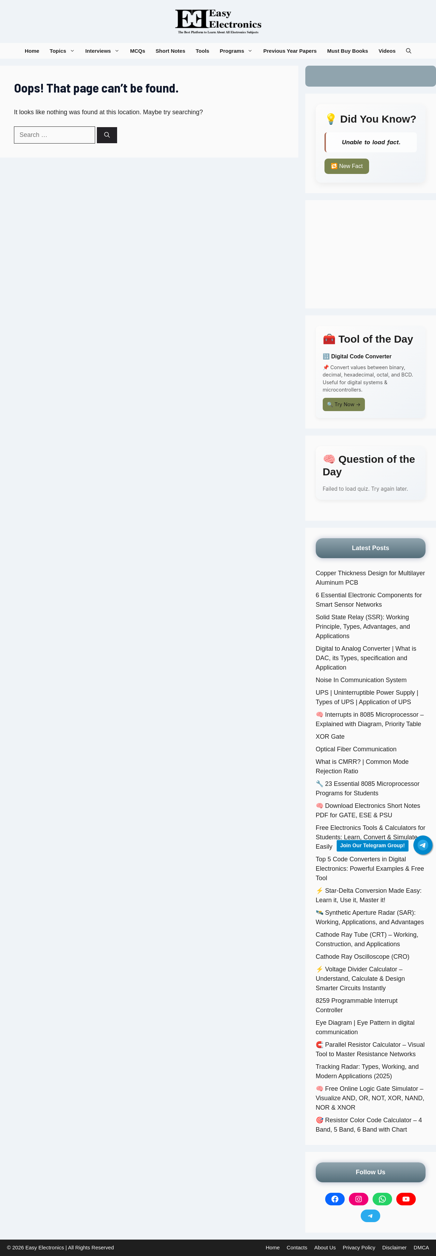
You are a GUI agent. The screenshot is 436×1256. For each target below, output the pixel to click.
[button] (408, 51)
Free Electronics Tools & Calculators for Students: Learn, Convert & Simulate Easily (371, 837)
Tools (202, 51)
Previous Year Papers (289, 51)
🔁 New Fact (347, 166)
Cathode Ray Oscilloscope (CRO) (363, 956)
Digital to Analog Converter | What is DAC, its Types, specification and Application (366, 658)
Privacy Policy (359, 1247)
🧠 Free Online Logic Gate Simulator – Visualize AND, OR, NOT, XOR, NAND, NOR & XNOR (370, 1098)
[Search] (107, 135)
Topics (65, 51)
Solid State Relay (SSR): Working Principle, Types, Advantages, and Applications (363, 627)
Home (32, 51)
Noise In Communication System (361, 680)
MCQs (137, 51)
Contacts (297, 1247)
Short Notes (170, 51)
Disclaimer (394, 1247)
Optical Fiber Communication (356, 749)
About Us (325, 1247)
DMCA (421, 1247)
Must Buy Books (347, 51)
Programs (239, 51)
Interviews (105, 51)
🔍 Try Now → (344, 404)
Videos (387, 51)
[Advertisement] (371, 254)
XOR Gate (330, 736)
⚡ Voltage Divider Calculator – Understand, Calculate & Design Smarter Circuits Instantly (360, 979)
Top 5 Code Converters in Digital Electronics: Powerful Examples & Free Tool (370, 869)
